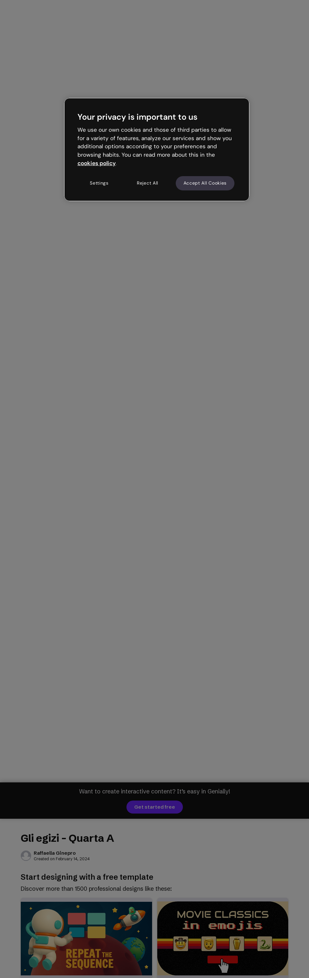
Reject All (147, 183)
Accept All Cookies (205, 183)
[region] (157, 149)
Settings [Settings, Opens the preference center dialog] (99, 183)
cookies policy (96, 163)
